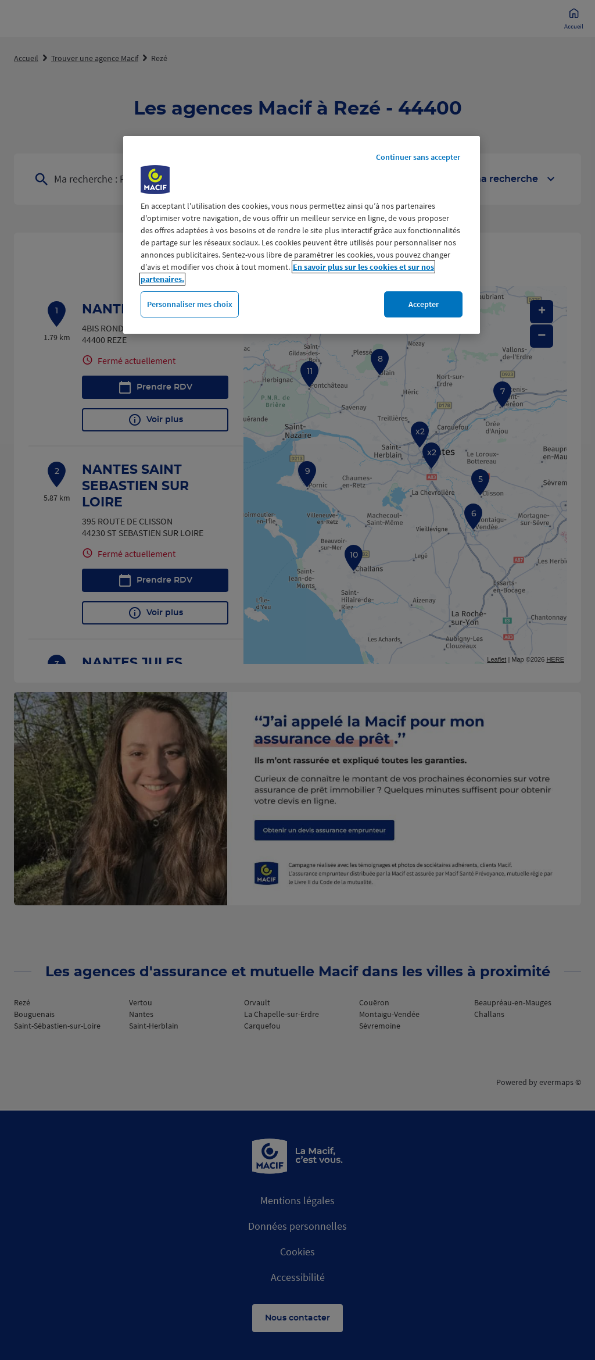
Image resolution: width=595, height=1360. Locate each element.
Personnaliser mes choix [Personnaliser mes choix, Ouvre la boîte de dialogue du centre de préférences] (189, 304)
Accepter (423, 304)
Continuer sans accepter (418, 157)
